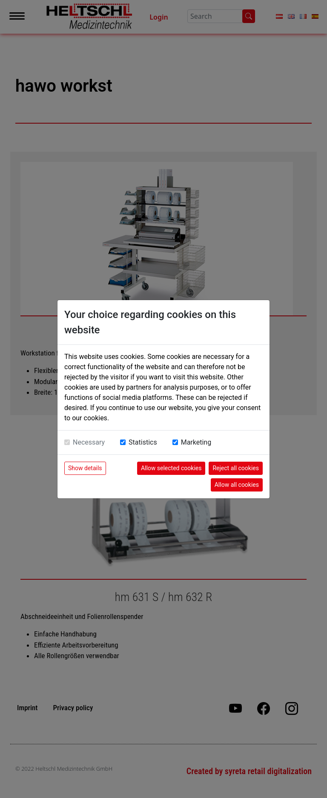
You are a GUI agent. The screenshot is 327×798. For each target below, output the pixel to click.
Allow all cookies (237, 484)
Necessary (89, 442)
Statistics (143, 442)
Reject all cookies (235, 468)
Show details (85, 468)
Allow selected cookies (171, 468)
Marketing (196, 442)
